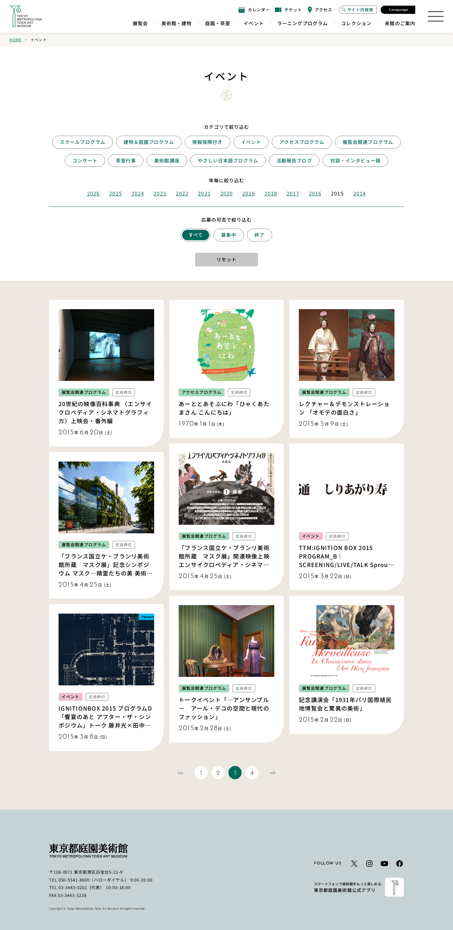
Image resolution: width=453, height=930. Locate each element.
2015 (337, 193)
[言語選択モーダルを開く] (398, 10)
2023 (160, 193)
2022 (182, 193)
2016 (315, 193)
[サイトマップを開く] (436, 16)
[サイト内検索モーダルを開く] (358, 10)
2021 (204, 193)
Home (15, 39)
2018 (271, 193)
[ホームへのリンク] (25, 16)
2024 (137, 193)
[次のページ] (272, 772)
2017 (293, 193)
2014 (359, 193)
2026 (93, 193)
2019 (248, 193)
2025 (115, 193)
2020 (226, 193)
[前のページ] (180, 772)
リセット (226, 259)
